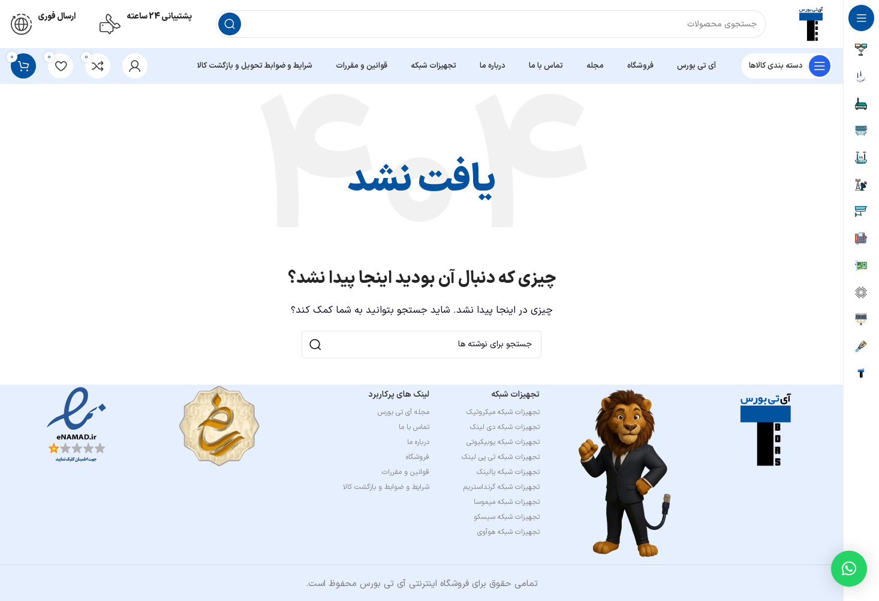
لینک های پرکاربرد (398, 394)
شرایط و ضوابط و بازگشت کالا (386, 487)
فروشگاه (417, 457)
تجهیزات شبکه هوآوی (508, 532)
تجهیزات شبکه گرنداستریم (501, 487)
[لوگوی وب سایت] (811, 24)
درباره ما (418, 442)
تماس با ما (414, 427)
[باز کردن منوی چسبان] (786, 66)
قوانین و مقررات (405, 472)
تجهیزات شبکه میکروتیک (503, 412)
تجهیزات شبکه (515, 394)
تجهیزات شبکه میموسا (507, 502)
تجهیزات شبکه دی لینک (505, 427)
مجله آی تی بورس (403, 412)
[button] (849, 569)
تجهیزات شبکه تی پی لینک (501, 457)
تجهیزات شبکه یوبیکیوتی (503, 442)
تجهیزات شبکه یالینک (508, 472)
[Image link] (766, 429)
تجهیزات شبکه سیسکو (507, 517)
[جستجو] (491, 24)
